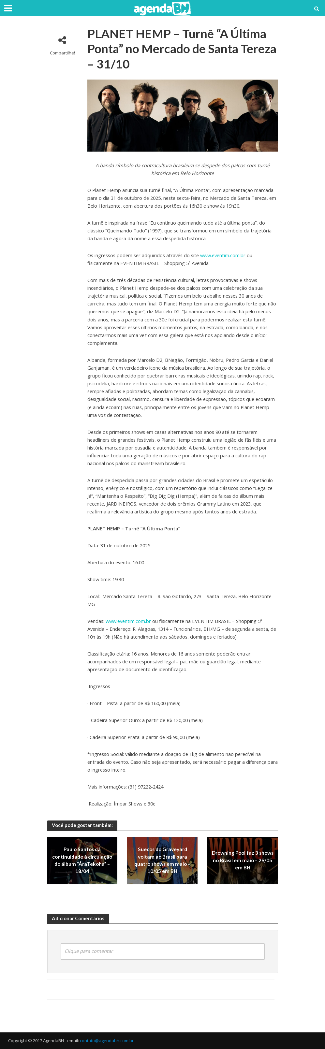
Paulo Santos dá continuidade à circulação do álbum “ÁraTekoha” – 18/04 (82, 860)
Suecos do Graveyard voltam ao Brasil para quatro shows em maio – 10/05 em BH (162, 860)
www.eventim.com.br (222, 255)
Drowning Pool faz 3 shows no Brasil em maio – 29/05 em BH (242, 860)
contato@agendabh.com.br (107, 1040)
